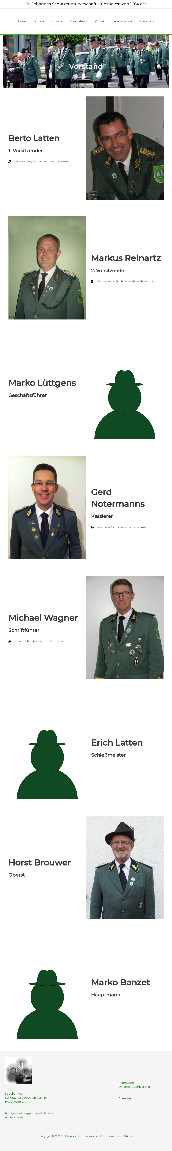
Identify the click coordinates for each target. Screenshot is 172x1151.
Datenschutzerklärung (134, 1086)
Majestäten (77, 21)
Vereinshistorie (119, 21)
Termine (41, 21)
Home (26, 21)
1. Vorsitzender (25, 150)
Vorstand (58, 21)
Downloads (142, 21)
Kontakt (99, 21)
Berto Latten (35, 138)
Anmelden (126, 1098)
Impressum (126, 1082)
